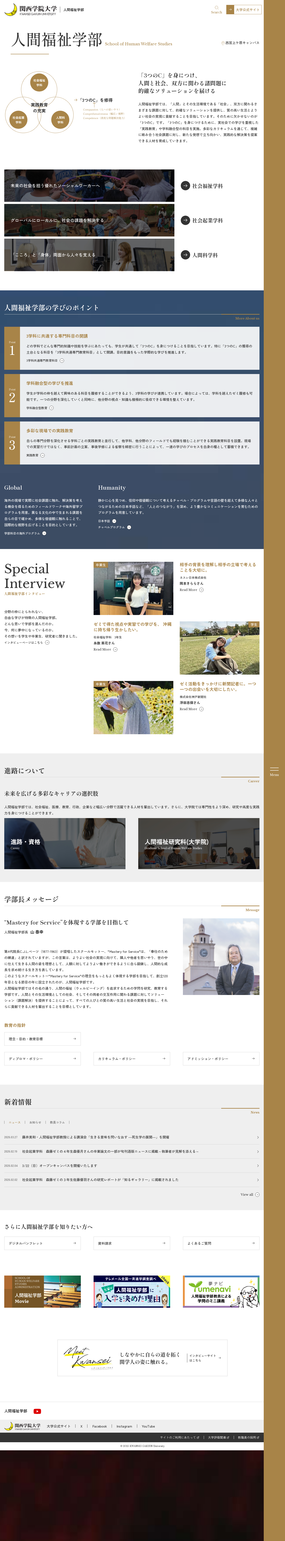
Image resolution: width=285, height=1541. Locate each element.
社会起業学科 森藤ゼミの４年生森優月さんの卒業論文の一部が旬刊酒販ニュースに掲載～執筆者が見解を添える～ (110, 1241)
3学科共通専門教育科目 (42, 451)
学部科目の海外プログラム (22, 624)
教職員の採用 (247, 1528)
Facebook (99, 1516)
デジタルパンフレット (26, 1333)
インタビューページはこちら (23, 733)
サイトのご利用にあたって (178, 1528)
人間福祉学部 (73, 9)
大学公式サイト (248, 9)
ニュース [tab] (15, 1212)
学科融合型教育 (36, 498)
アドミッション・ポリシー (207, 1149)
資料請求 (105, 1333)
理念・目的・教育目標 (26, 1129)
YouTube (148, 1516)
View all (247, 1285)
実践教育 (32, 546)
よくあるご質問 (199, 1333)
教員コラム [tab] (57, 1212)
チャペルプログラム (111, 618)
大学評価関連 (217, 1528)
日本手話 (104, 611)
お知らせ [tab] (35, 1212)
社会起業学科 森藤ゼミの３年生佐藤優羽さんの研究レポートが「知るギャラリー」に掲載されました (100, 1270)
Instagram (124, 1516)
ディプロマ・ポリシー (26, 1149)
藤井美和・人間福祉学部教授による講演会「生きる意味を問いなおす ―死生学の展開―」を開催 (95, 1227)
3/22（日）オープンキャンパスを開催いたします (59, 1256)
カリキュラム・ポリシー (116, 1149)
